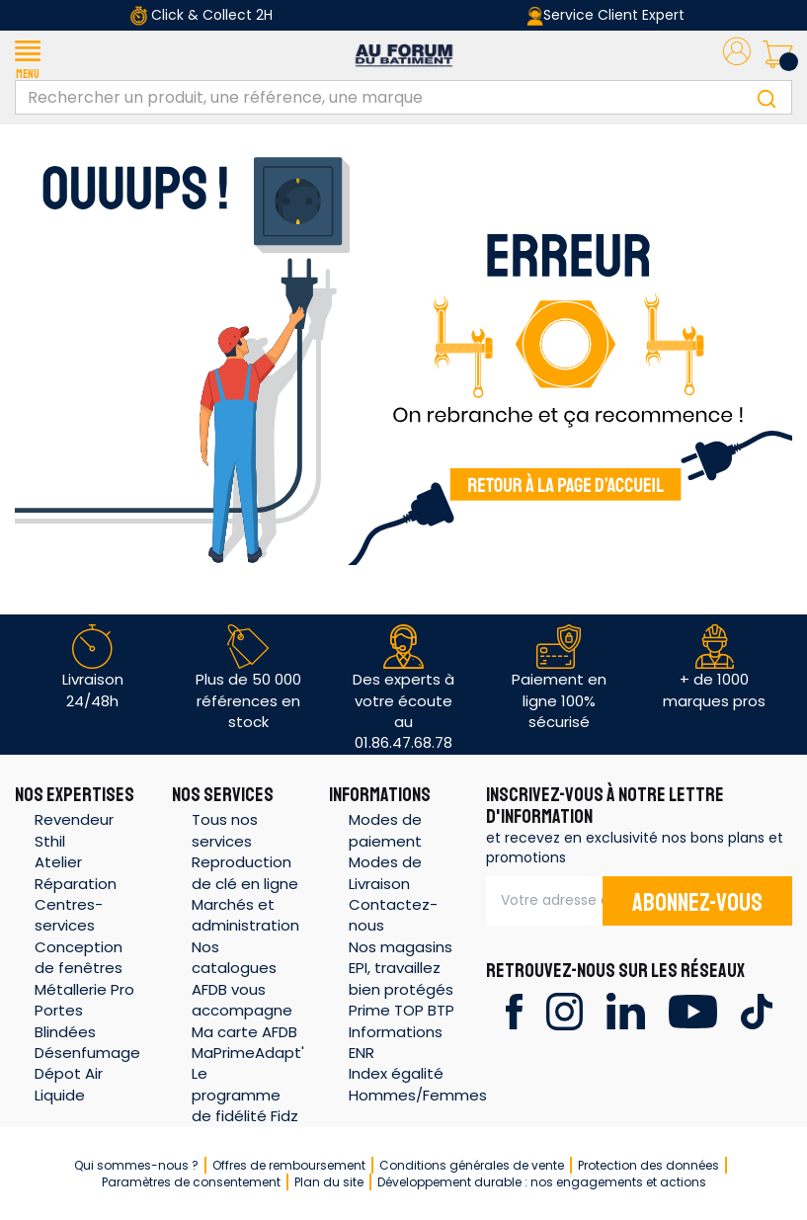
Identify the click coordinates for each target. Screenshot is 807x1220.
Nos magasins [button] (400, 946)
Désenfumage (87, 1052)
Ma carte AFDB (244, 1031)
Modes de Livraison (385, 872)
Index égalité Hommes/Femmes (418, 1083)
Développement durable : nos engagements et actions (541, 1182)
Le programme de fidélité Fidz (245, 1094)
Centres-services (69, 914)
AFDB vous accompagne (242, 999)
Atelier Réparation (76, 872)
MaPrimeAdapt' (248, 1052)
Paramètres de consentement (191, 1182)
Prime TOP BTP (401, 1010)
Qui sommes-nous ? (136, 1165)
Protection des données (648, 1165)
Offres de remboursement (288, 1165)
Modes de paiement (385, 830)
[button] (27, 55)
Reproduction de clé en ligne (245, 872)
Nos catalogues (234, 957)
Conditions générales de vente (471, 1165)
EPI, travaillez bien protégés (401, 978)
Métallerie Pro (84, 989)
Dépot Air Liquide (69, 1083)
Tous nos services (225, 830)
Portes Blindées (65, 1020)
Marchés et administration (245, 914)
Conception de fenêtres (78, 957)
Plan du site (328, 1182)
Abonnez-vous (697, 903)
